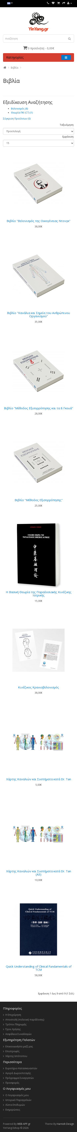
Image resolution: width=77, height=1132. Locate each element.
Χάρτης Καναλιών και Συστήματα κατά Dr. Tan (38, 779)
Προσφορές (12, 1082)
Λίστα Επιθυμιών (15, 1105)
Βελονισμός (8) (19, 108)
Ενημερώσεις (12, 1109)
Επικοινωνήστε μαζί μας (19, 1046)
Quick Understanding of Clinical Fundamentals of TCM (38, 968)
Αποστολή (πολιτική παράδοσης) (24, 1019)
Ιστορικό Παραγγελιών (18, 1100)
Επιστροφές (12, 1051)
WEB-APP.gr (23, 1124)
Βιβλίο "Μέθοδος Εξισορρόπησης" (39, 500)
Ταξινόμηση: (67, 125)
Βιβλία (14, 67)
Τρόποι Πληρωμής (15, 1024)
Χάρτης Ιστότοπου (16, 1056)
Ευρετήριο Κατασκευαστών (21, 1068)
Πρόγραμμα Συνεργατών (19, 1078)
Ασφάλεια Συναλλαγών (18, 1034)
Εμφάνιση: (68, 136)
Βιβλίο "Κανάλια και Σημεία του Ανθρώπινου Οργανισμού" (38, 314)
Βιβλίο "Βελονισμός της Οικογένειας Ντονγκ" (38, 221)
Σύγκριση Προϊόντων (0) (16, 118)
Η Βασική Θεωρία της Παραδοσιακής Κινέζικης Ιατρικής (38, 593)
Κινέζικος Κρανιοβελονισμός (38, 687)
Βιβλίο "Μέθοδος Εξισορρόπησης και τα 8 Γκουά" (38, 408)
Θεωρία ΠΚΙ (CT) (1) (22, 112)
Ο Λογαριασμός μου (17, 1095)
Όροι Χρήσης (13, 1029)
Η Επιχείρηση (13, 1014)
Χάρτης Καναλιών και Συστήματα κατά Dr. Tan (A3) (38, 873)
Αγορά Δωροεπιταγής (18, 1073)
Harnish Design (65, 1124)
